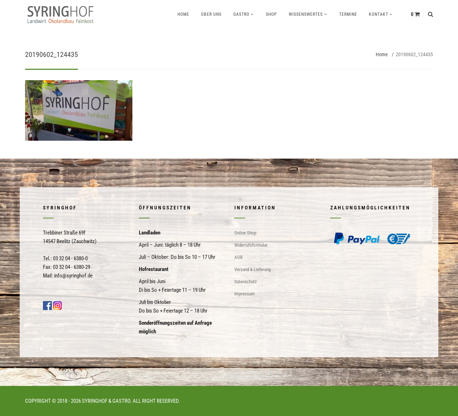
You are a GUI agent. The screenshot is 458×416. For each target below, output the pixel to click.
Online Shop (245, 233)
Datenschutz (245, 281)
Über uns (211, 14)
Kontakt (378, 14)
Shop (271, 14)
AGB (238, 257)
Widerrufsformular (251, 245)
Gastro (241, 14)
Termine (348, 14)
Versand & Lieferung (252, 269)
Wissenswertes (306, 14)
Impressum (244, 293)
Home (183, 14)
